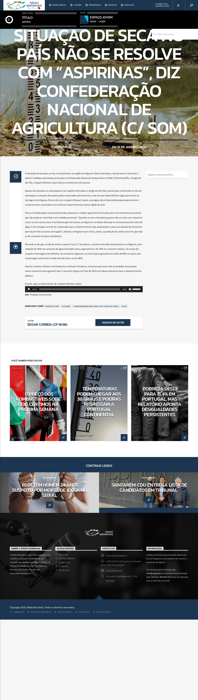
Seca (124, 387)
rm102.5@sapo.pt (114, 651)
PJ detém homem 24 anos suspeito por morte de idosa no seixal (49, 570)
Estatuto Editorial (67, 638)
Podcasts (129, 5)
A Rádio (78, 5)
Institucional (64, 642)
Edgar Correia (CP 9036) (91, 196)
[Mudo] (130, 369)
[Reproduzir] (29, 369)
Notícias (112, 5)
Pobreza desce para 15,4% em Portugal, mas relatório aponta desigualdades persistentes (159, 482)
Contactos (63, 646)
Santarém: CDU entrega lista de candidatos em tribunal (149, 568)
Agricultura (52, 387)
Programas (95, 5)
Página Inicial (59, 5)
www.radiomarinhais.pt (116, 636)
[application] (84, 369)
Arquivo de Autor (113, 403)
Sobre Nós (64, 635)
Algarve (66, 387)
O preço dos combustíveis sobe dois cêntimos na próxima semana (38, 482)
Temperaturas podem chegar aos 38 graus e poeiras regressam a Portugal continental (99, 482)
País (99, 70)
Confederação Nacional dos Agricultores (96, 387)
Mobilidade (16, 448)
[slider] (79, 369)
